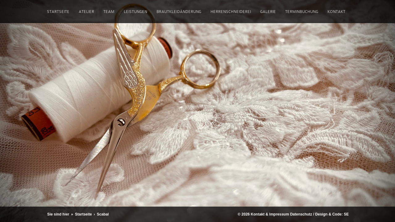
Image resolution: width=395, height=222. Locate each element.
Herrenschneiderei (230, 11)
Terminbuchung (301, 11)
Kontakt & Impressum (270, 214)
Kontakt (336, 11)
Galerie (268, 11)
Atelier (86, 11)
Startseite (58, 11)
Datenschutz (301, 214)
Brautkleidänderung (178, 11)
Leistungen (135, 11)
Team (108, 11)
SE (346, 214)
